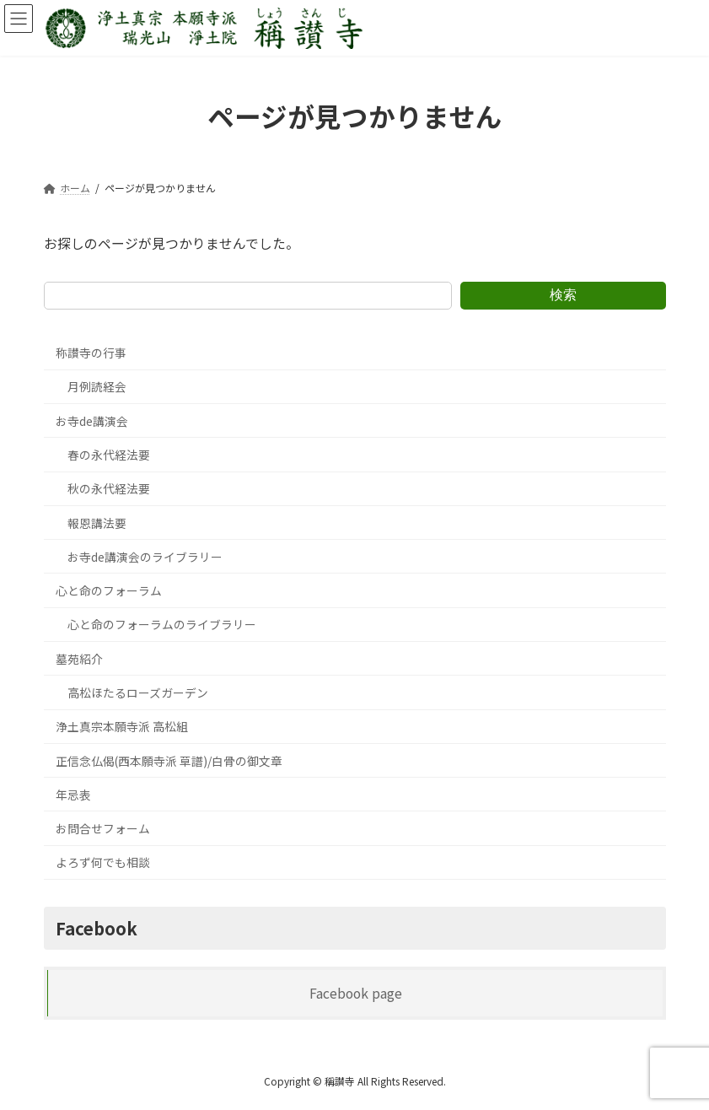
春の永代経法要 (108, 454)
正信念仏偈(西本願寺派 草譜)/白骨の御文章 (168, 760)
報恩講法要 (96, 523)
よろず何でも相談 (102, 862)
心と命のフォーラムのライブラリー (161, 625)
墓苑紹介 (78, 658)
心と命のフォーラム (108, 590)
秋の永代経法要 (108, 488)
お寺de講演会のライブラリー (144, 556)
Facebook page (355, 993)
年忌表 (72, 794)
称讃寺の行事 (90, 352)
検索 (563, 295)
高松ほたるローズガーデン (137, 692)
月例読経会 (96, 387)
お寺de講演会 (91, 420)
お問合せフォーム (102, 828)
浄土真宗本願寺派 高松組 (121, 726)
